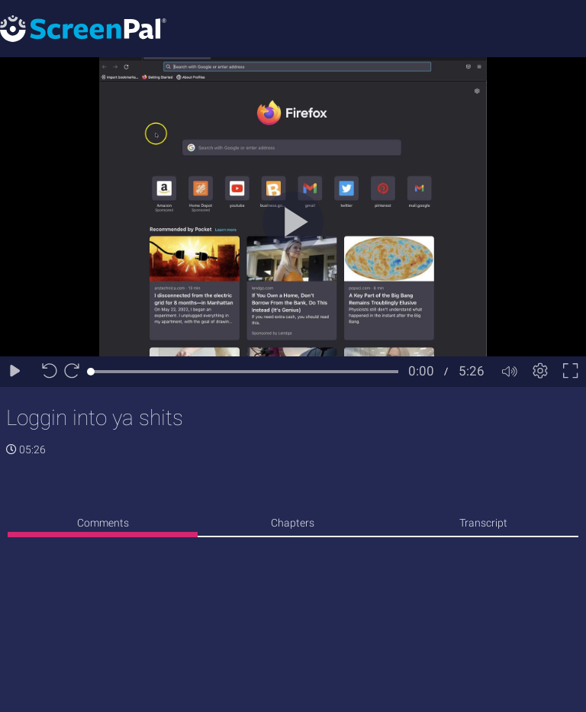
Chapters (292, 523)
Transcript (483, 523)
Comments (103, 523)
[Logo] (83, 28)
